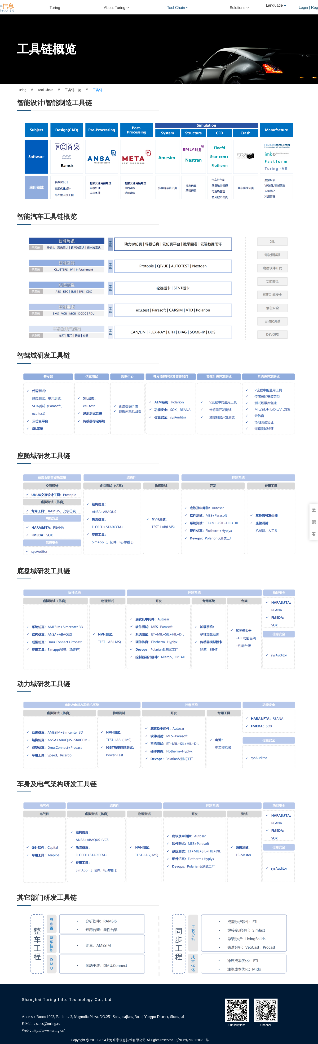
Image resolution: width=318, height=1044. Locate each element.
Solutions (239, 8)
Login (303, 7)
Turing (54, 8)
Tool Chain (177, 8)
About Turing (116, 8)
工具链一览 (73, 90)
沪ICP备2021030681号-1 (194, 1040)
